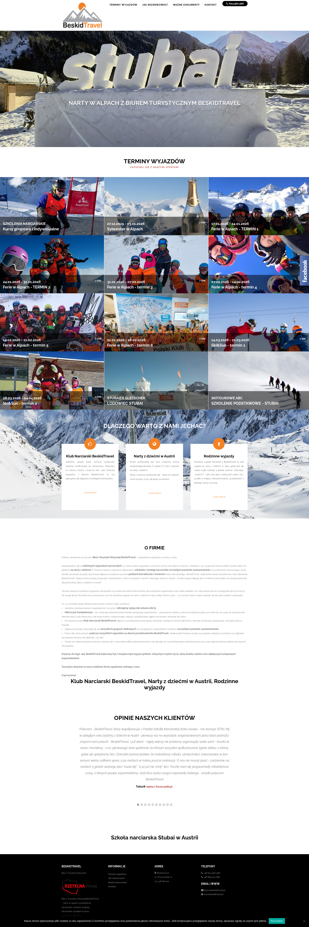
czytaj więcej (90, 492)
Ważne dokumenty (117, 871)
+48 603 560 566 (211, 862)
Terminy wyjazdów (117, 863)
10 (171, 794)
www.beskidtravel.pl (213, 883)
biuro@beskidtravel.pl (214, 879)
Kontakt (112, 875)
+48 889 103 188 (211, 866)
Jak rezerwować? (116, 867)
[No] (304, 921)
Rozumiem (277, 920)
